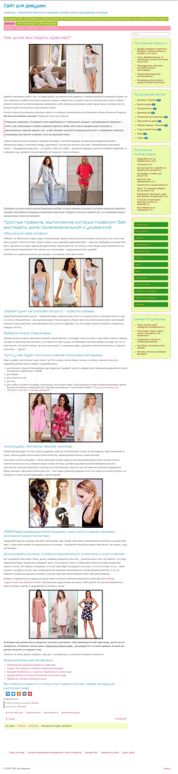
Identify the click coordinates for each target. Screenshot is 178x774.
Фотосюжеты (141, 231)
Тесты (138, 258)
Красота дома (144, 104)
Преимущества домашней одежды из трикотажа (31, 665)
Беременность (33, 19)
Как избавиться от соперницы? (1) (146, 208)
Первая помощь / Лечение (150, 125)
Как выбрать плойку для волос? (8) (149, 174)
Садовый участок (50, 28)
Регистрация (141, 224)
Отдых (140, 138)
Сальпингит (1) (144, 164)
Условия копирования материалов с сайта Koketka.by (55, 752)
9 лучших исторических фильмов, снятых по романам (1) (149, 202)
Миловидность (51, 713)
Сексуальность (33, 713)
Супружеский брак (14, 713)
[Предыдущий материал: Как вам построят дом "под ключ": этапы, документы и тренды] (10, 719)
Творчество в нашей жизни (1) (152, 185)
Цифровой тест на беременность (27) (146, 160)
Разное (34, 703)
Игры (138, 264)
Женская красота (93, 19)
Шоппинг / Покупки (146, 100)
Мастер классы (126, 19)
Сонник (8, 28)
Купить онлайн (142, 284)
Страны (139, 238)
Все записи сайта (14, 19)
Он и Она (68, 19)
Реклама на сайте (110, 752)
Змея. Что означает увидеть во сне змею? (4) (151, 189)
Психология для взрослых (150, 117)
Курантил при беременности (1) (146, 180)
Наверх (167, 768)
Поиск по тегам (16, 752)
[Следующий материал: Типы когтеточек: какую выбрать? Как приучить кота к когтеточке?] (121, 719)
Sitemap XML (91, 752)
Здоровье (110, 19)
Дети (46, 19)
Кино (137, 271)
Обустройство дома (147, 121)
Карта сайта (128, 752)
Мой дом (9, 23)
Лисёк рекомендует (27, 23)
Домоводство (143, 112)
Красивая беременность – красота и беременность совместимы (39, 672)
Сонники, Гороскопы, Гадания (152, 19)
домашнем (112, 360)
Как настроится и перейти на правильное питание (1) (151, 169)
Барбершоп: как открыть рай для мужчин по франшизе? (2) (152, 195)
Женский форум (48, 23)
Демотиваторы (142, 251)
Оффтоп (139, 304)
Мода (79, 19)
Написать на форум (145, 298)
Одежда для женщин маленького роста (26, 679)
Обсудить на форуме (146, 291)
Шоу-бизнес (141, 278)
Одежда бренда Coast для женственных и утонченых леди (36, 675)
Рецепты (56, 19)
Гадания (20, 28)
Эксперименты (142, 244)
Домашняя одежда (70, 713)
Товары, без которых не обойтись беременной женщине (35, 668)
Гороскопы (32, 28)
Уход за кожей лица (147, 129)
